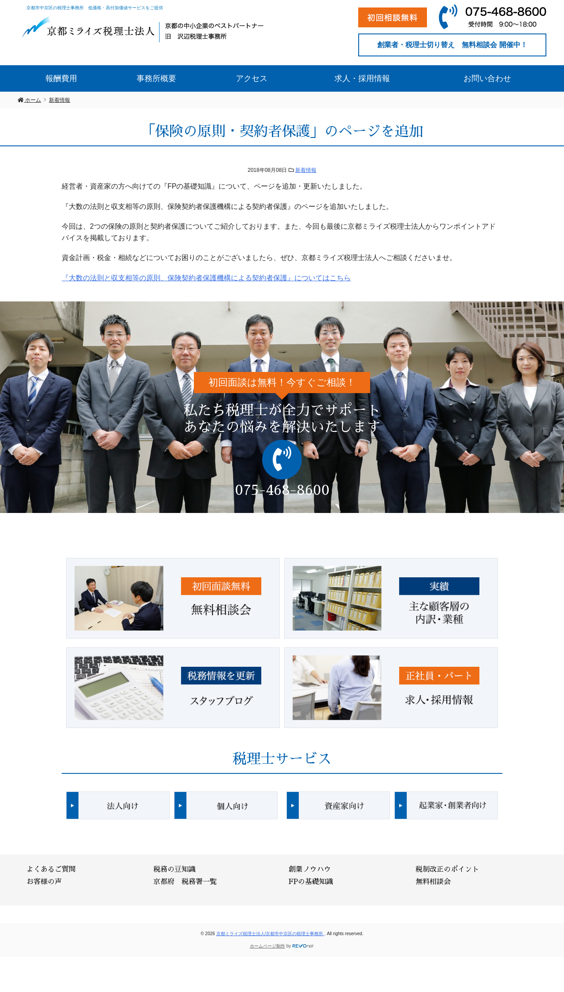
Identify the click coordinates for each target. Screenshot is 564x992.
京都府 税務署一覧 (185, 881)
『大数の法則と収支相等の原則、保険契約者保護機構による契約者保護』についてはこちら (206, 278)
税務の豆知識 (174, 869)
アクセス (251, 78)
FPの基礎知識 (311, 881)
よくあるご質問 (51, 869)
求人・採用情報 (362, 78)
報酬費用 (61, 78)
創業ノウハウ (310, 869)
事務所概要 (156, 78)
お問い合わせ (487, 78)
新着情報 (305, 170)
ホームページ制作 (267, 946)
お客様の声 (44, 881)
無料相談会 (433, 881)
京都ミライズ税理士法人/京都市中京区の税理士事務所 (270, 933)
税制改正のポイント (447, 869)
